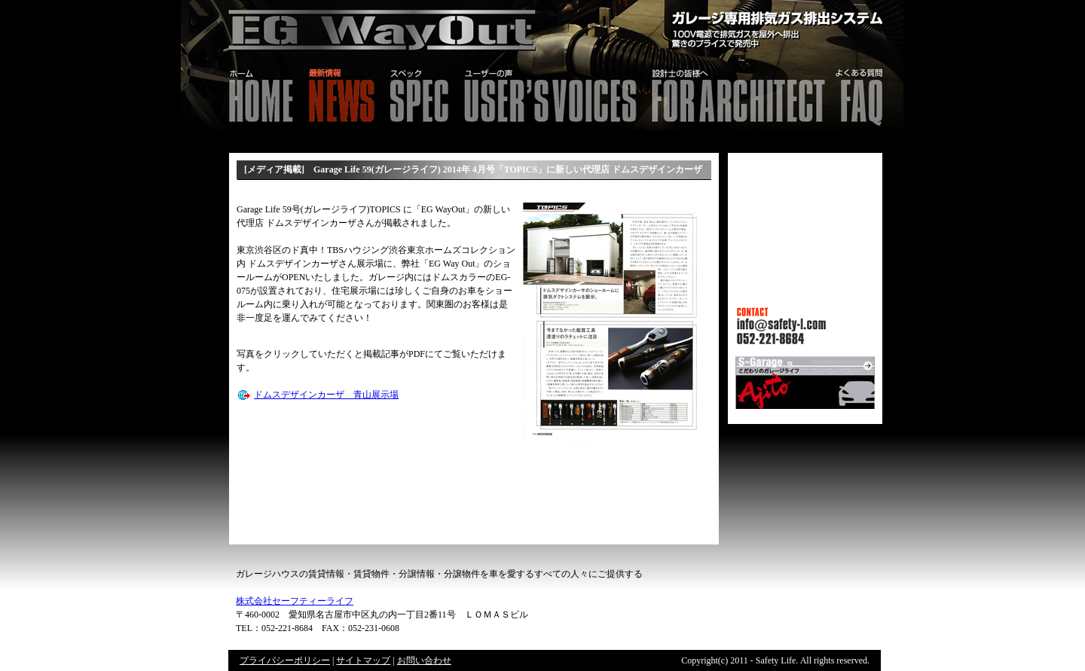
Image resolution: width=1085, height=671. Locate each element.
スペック (418, 93)
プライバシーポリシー (285, 660)
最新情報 (341, 93)
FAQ (867, 93)
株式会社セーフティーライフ (294, 601)
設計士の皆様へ (737, 93)
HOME (241, 93)
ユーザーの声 (549, 93)
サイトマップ (363, 660)
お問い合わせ (424, 660)
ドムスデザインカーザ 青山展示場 (326, 394)
